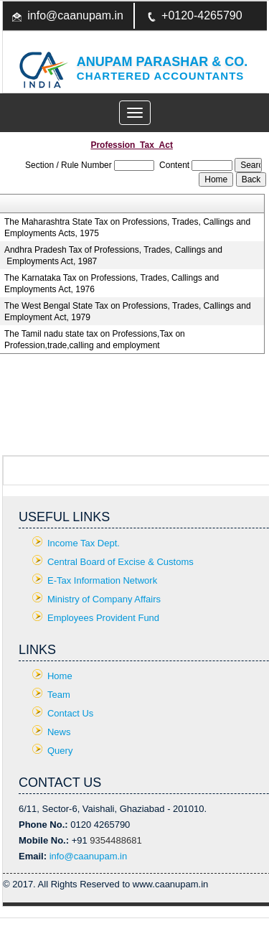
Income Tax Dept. (83, 543)
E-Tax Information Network (102, 580)
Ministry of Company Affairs (104, 599)
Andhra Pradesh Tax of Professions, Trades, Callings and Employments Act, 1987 (113, 255)
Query (59, 750)
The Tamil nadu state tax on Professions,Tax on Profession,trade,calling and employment (94, 339)
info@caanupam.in (75, 15)
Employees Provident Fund (103, 617)
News (59, 732)
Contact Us (70, 713)
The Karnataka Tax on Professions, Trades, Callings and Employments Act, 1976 (111, 283)
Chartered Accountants (161, 76)
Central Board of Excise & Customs (120, 561)
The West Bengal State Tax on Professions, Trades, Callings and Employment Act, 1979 (127, 311)
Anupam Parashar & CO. (162, 62)
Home (59, 676)
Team (58, 694)
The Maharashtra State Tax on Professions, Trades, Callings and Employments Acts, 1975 (127, 227)
